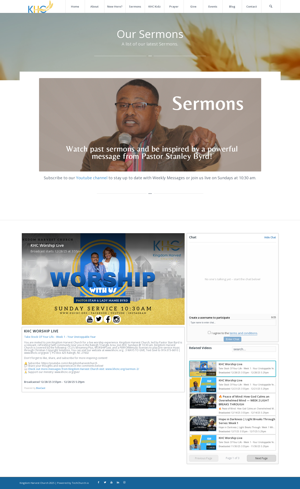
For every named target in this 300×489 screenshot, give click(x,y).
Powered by (34, 388)
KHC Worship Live (230, 364)
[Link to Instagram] (124, 482)
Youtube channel (91, 177)
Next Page (261, 458)
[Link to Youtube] (111, 482)
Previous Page (203, 458)
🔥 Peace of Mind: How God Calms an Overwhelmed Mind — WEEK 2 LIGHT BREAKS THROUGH (244, 400)
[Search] (271, 6)
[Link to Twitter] (105, 482)
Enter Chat (232, 339)
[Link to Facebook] (98, 482)
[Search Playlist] (254, 349)
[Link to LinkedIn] (118, 482)
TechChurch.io (80, 482)
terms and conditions (243, 333)
